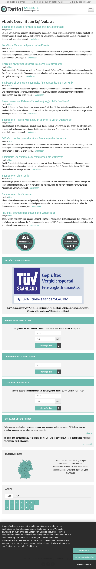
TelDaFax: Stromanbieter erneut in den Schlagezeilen (28, 212)
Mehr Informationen (84, 564)
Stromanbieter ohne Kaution (16, 175)
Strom (10, 30)
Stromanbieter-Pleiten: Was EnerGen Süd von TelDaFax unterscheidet (37, 119)
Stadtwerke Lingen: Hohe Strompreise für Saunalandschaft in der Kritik (37, 82)
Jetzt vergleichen (50, 345)
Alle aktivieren (84, 550)
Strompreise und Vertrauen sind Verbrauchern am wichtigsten (32, 156)
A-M (9, 496)
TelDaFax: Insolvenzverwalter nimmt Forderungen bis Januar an (34, 138)
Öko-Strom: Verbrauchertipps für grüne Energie (25, 45)
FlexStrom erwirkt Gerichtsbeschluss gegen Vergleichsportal (32, 63)
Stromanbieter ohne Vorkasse (16, 194)
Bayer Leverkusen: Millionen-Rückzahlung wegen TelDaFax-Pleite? (35, 101)
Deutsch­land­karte (59, 469)
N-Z (17, 496)
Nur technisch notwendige (84, 557)
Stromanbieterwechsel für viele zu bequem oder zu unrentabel (33, 26)
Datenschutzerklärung (12, 543)
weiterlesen (35, 39)
